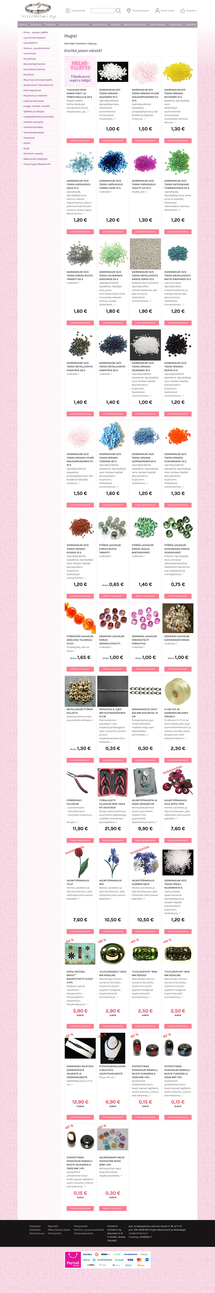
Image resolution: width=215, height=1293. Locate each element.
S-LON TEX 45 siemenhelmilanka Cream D (176, 713)
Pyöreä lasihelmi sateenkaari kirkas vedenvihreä (177, 549)
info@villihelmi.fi (138, 1233)
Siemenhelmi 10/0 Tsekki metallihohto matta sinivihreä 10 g (177, 276)
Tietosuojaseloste (83, 1233)
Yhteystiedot (175, 24)
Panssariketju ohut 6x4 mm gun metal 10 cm (145, 713)
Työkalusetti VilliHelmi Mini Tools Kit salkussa (112, 804)
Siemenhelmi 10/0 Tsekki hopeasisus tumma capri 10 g (111, 184)
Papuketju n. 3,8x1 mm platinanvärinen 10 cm (112, 713)
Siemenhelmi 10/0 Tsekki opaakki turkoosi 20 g (110, 458)
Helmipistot (54, 1233)
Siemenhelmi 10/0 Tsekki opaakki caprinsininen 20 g (144, 458)
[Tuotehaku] (103, 10)
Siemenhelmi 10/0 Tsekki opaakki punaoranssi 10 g (175, 458)
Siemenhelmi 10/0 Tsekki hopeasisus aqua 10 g (78, 184)
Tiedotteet (50, 24)
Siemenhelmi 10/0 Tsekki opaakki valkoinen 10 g (143, 367)
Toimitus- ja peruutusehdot (74, 24)
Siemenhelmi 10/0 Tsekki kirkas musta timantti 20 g (80, 276)
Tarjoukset (35, 24)
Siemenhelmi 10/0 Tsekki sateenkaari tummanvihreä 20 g (176, 184)
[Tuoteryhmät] (75, 10)
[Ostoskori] (188, 10)
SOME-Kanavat (157, 24)
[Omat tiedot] (165, 10)
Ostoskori (190, 24)
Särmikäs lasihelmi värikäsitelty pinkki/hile (144, 640)
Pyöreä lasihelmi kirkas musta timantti (110, 549)
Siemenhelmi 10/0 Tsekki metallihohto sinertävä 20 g (112, 367)
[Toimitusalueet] (138, 10)
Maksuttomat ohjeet (135, 24)
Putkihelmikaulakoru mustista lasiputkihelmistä (112, 1070)
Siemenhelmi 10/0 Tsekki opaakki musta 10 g (175, 367)
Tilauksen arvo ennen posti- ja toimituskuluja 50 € (79, 93)
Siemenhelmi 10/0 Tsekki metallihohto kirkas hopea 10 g (145, 276)
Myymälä (116, 24)
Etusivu (23, 24)
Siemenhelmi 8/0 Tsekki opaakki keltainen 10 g (174, 93)
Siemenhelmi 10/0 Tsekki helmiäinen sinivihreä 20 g (110, 276)
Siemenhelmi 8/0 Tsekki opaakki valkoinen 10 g (109, 93)
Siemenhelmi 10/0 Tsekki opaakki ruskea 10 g (78, 549)
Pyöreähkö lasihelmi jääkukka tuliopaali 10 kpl (80, 640)
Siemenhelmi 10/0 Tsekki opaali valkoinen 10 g (175, 884)
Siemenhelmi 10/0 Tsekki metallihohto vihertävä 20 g (80, 367)
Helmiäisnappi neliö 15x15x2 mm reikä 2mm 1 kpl (111, 1161)
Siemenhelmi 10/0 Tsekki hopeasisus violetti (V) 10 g (144, 184)
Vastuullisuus (100, 24)
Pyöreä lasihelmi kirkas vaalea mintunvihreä (143, 549)
